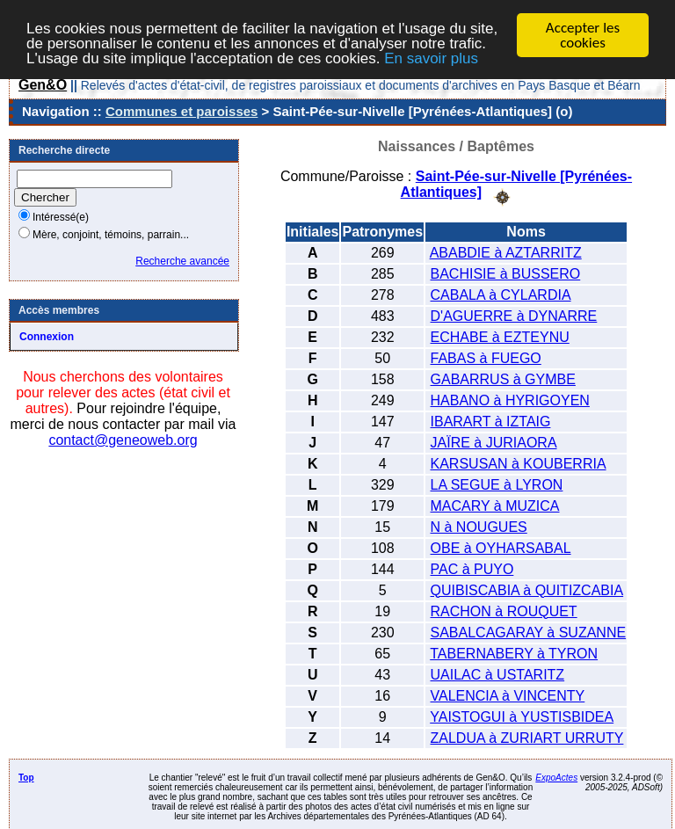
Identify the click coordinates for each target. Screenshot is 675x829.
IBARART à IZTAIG (491, 420)
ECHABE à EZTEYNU (500, 336)
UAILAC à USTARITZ (498, 673)
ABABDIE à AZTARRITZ (506, 251)
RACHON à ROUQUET (504, 610)
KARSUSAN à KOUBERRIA (518, 462)
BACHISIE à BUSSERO (506, 272)
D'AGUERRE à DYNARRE (514, 315)
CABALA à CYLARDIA (501, 294)
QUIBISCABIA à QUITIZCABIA (527, 589)
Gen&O (42, 84)
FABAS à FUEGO (486, 357)
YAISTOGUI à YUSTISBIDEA (521, 716)
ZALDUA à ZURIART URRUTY (527, 737)
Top (26, 777)
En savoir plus (431, 57)
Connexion (46, 337)
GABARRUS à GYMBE (503, 378)
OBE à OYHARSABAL (501, 547)
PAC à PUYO (472, 568)
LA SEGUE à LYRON (497, 483)
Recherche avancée (182, 261)
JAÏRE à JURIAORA (494, 441)
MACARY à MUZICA (495, 505)
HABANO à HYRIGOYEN (510, 399)
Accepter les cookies (583, 35)
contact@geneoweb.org (122, 440)
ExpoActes (556, 777)
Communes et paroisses (181, 111)
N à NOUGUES (479, 526)
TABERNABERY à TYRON (514, 652)
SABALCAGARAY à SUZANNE (529, 631)
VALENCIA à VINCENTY (508, 694)
